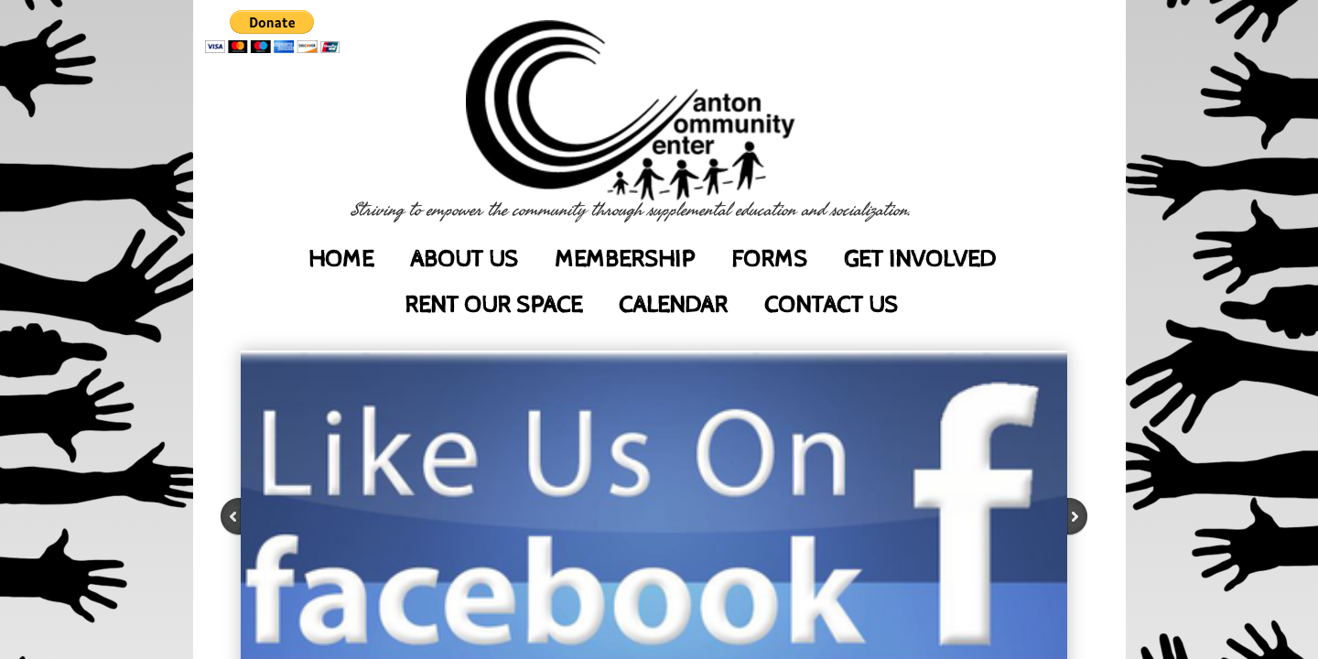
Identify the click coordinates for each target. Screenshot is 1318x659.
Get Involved (919, 259)
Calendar (673, 305)
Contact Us (831, 305)
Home (340, 259)
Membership (625, 259)
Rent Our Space (493, 305)
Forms (769, 259)
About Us (464, 259)
